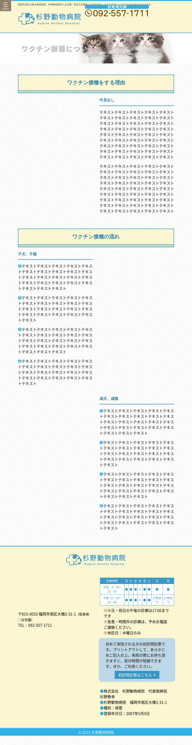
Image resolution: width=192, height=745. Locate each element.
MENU (5, 7)
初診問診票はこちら (137, 675)
